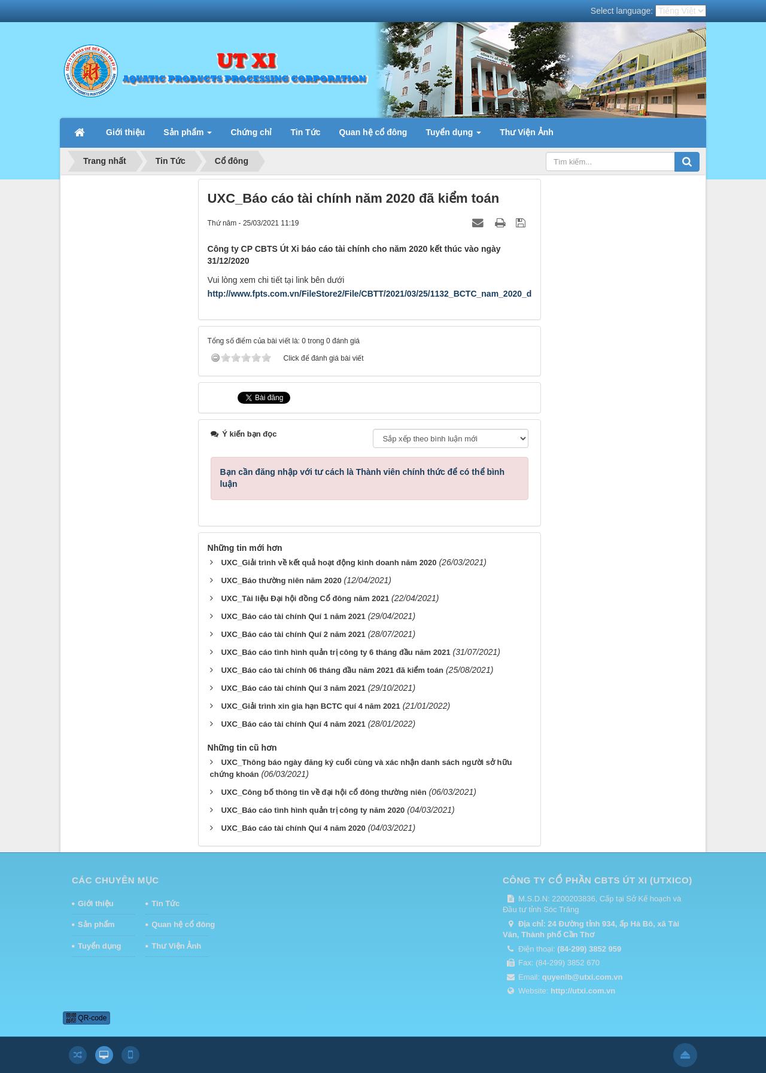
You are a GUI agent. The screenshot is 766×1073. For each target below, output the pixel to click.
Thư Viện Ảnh (176, 945)
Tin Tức (165, 903)
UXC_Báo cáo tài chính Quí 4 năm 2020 (293, 828)
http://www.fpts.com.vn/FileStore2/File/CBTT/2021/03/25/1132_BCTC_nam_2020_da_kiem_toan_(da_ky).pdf (420, 293)
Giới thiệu (96, 903)
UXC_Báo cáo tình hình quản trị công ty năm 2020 (313, 810)
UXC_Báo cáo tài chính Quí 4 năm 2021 (293, 724)
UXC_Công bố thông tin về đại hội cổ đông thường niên (323, 792)
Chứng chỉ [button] (251, 132)
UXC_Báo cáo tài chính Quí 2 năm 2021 (293, 634)
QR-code (86, 1018)
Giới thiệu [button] (125, 132)
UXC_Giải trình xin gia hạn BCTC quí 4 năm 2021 (310, 706)
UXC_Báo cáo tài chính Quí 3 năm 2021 (293, 688)
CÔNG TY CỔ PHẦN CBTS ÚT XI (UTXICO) (597, 880)
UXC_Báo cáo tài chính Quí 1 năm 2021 (293, 616)
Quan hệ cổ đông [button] (373, 132)
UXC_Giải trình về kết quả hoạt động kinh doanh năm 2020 (328, 562)
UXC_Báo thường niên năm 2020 (281, 580)
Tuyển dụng (99, 945)
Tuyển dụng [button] (453, 135)
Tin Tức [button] (305, 132)
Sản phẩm (96, 924)
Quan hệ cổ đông (180, 924)
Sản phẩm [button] (187, 135)
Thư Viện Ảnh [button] (527, 132)
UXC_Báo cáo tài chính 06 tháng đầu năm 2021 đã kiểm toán (332, 670)
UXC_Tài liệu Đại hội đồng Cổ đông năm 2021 (305, 598)
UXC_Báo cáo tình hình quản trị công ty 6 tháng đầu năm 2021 (335, 652)
